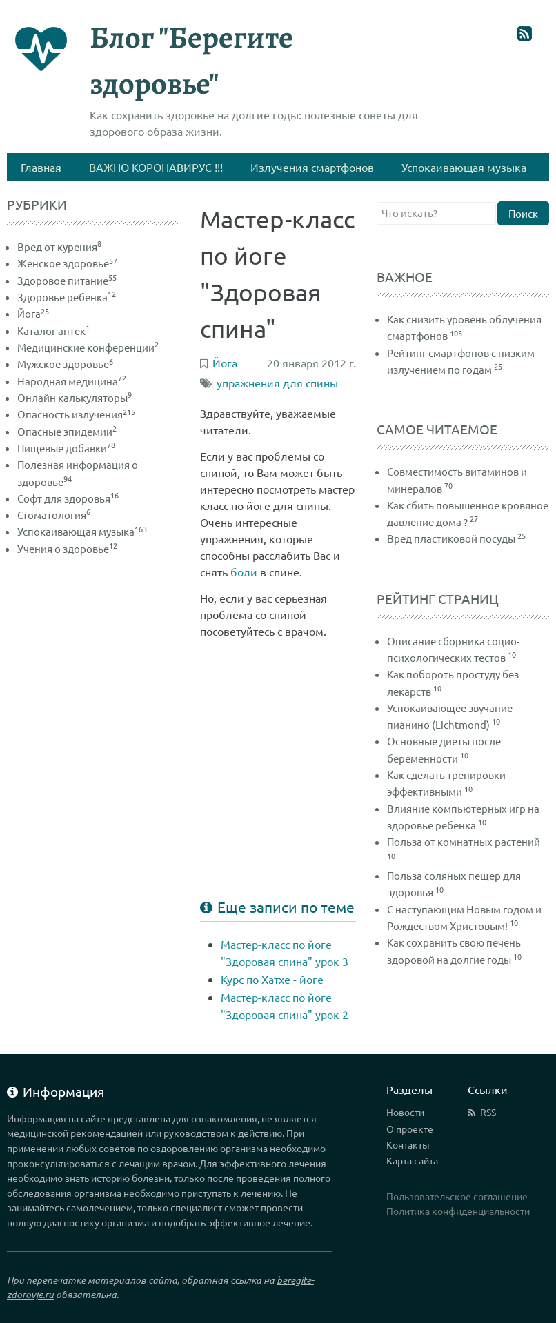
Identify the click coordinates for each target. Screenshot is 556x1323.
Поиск (523, 213)
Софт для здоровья (68, 498)
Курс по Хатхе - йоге (272, 979)
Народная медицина (71, 380)
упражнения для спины (277, 383)
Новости (405, 1112)
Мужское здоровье (65, 363)
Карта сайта (412, 1160)
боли (243, 571)
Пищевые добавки (66, 447)
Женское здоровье (67, 263)
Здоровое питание (67, 280)
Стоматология (53, 514)
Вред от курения (59, 246)
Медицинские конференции (88, 347)
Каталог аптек (53, 330)
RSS (488, 1112)
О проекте (409, 1128)
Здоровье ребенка (66, 296)
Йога (33, 313)
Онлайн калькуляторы (74, 397)
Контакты (408, 1144)
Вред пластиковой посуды (451, 538)
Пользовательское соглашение (457, 1196)
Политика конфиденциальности (458, 1210)
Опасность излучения (76, 414)
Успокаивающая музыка (82, 531)
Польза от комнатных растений (463, 841)
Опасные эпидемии (67, 431)
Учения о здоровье (67, 548)
